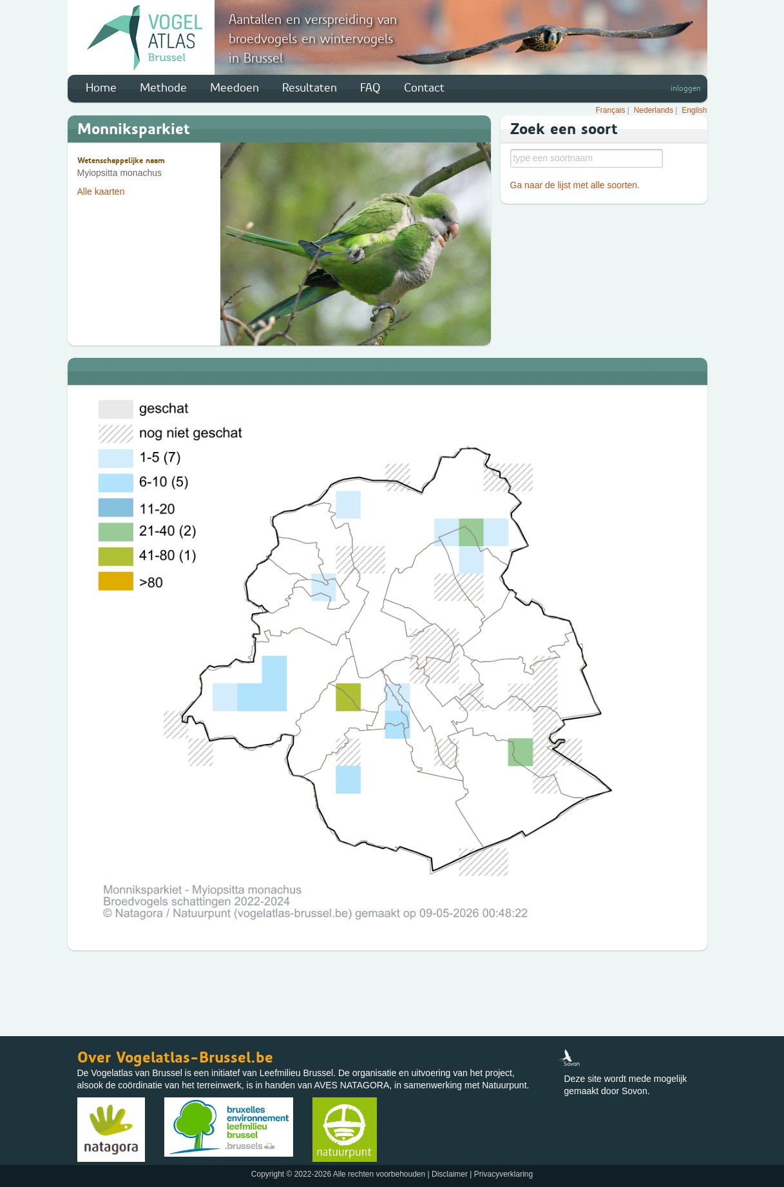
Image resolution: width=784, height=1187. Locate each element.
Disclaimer (450, 1174)
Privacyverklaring (503, 1174)
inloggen (686, 88)
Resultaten (309, 87)
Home (101, 87)
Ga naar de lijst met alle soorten (574, 185)
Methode (163, 87)
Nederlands (653, 110)
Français (611, 110)
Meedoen (234, 87)
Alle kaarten (101, 191)
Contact (424, 87)
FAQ (370, 87)
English (694, 110)
